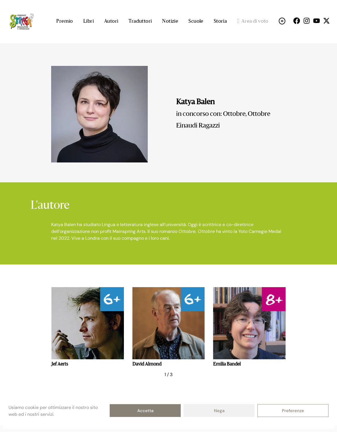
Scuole (195, 21)
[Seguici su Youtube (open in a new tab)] (316, 20)
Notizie (170, 21)
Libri (88, 21)
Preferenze (293, 411)
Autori (111, 21)
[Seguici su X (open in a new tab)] (326, 20)
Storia (220, 21)
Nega (219, 411)
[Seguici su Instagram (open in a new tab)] (306, 20)
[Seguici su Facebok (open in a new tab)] (296, 20)
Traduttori (140, 21)
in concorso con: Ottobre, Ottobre (223, 114)
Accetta (145, 411)
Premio (64, 21)
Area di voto (253, 21)
